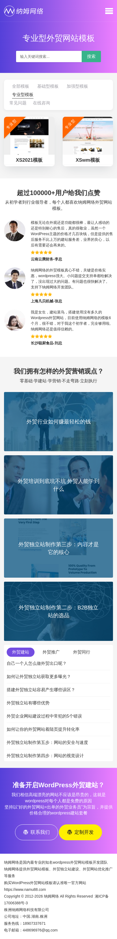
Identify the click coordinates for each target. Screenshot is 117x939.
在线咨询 (41, 103)
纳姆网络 (51, 896)
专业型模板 (22, 94)
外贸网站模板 (38, 869)
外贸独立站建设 (66, 869)
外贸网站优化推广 (98, 869)
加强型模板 (77, 86)
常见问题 (18, 103)
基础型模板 (48, 86)
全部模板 (20, 86)
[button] (109, 10)
